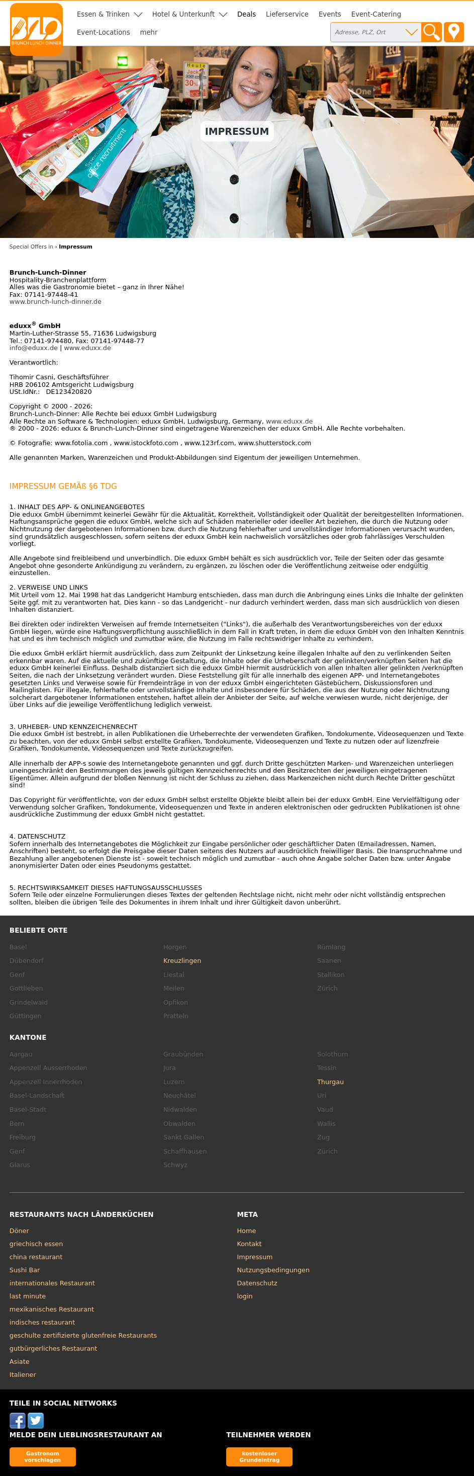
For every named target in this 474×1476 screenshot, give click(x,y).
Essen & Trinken (103, 14)
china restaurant (36, 1257)
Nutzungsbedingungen (273, 1270)
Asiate (20, 1361)
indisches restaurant (42, 1322)
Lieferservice (287, 14)
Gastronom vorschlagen (43, 1456)
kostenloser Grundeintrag (259, 1456)
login (245, 1296)
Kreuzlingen (182, 960)
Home (246, 1231)
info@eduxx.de (34, 348)
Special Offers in (31, 246)
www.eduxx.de (87, 348)
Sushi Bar (25, 1270)
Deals (246, 14)
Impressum (255, 1257)
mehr (149, 32)
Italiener (23, 1374)
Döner (19, 1231)
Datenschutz (257, 1283)
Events (330, 14)
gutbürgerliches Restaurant (54, 1348)
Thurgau (330, 1082)
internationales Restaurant (52, 1283)
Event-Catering (376, 14)
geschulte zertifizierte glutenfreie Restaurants (83, 1335)
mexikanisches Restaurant (52, 1309)
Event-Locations (103, 32)
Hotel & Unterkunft (183, 14)
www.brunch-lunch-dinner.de (56, 301)
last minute (28, 1296)
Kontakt (249, 1244)
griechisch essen (36, 1244)
